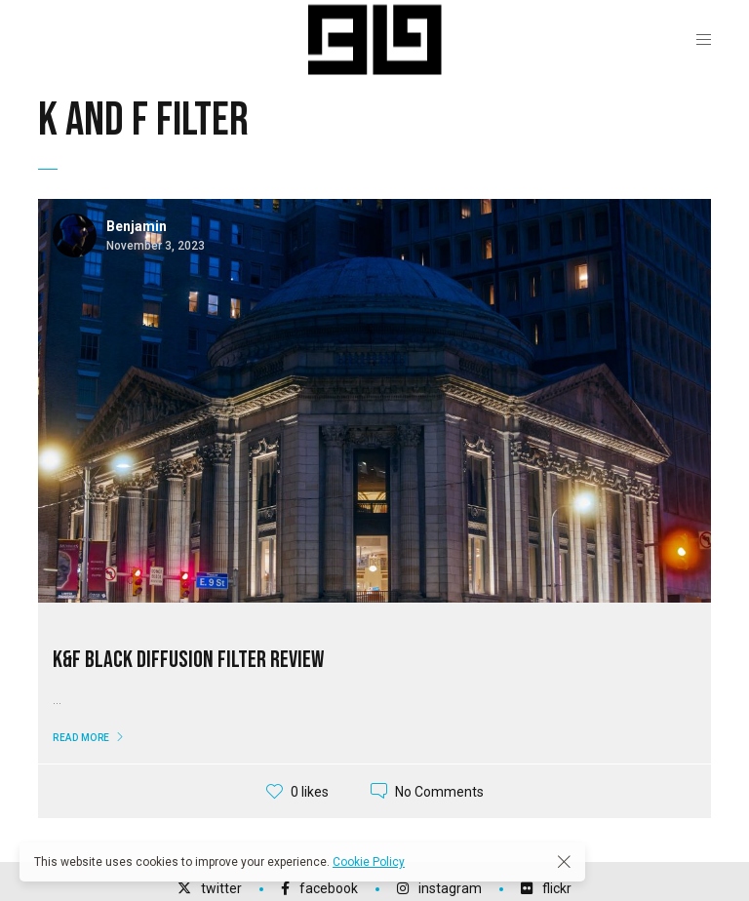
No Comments (439, 791)
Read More (81, 737)
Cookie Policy (369, 862)
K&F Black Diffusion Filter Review (188, 660)
